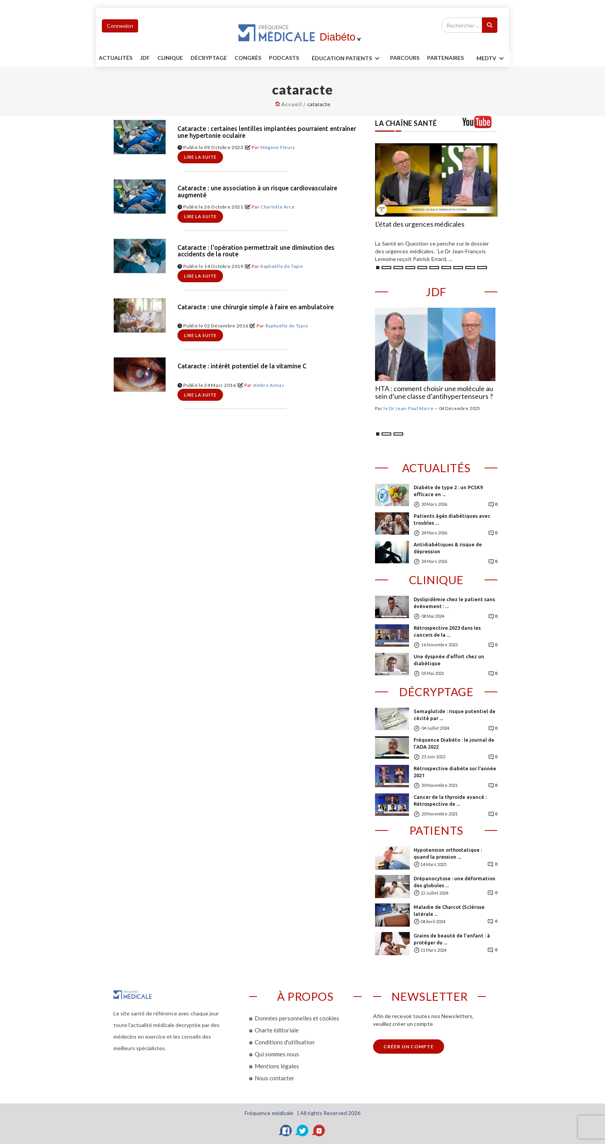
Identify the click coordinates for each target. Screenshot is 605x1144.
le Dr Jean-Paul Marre (409, 408)
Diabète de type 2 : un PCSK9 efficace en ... (448, 491)
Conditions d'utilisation (284, 1042)
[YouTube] (319, 1130)
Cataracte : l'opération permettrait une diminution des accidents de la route (256, 251)
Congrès (248, 57)
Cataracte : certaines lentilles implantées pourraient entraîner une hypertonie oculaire (266, 132)
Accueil (291, 104)
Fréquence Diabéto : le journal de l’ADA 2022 (454, 743)
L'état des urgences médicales (420, 224)
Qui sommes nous (277, 1054)
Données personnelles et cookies (297, 1018)
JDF (145, 57)
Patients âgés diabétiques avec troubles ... (452, 519)
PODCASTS (284, 57)
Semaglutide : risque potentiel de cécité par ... (454, 714)
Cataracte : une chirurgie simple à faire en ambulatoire (255, 307)
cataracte (318, 104)
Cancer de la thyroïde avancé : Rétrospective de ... (450, 800)
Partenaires (445, 57)
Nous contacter (274, 1078)
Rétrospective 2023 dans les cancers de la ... (447, 631)
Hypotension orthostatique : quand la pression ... (448, 853)
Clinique (170, 57)
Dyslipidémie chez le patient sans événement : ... (454, 603)
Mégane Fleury (277, 147)
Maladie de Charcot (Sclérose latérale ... (449, 910)
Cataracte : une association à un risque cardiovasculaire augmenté (257, 191)
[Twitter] (302, 1130)
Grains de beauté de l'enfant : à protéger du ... (452, 939)
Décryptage (209, 57)
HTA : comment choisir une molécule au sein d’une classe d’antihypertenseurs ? (434, 392)
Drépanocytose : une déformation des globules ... (454, 882)
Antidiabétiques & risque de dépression (448, 548)
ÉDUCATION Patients (347, 59)
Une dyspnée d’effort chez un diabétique (449, 660)
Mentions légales (277, 1066)
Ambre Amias (268, 385)
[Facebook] (286, 1130)
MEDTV (491, 59)
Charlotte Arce (277, 207)
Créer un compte (409, 1046)
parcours (404, 57)
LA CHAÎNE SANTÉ (406, 123)
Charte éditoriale (277, 1030)
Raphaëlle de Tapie (281, 266)
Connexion (120, 25)
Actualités (115, 57)
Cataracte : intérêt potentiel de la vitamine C (241, 366)
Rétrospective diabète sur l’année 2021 (455, 772)
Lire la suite (200, 156)
